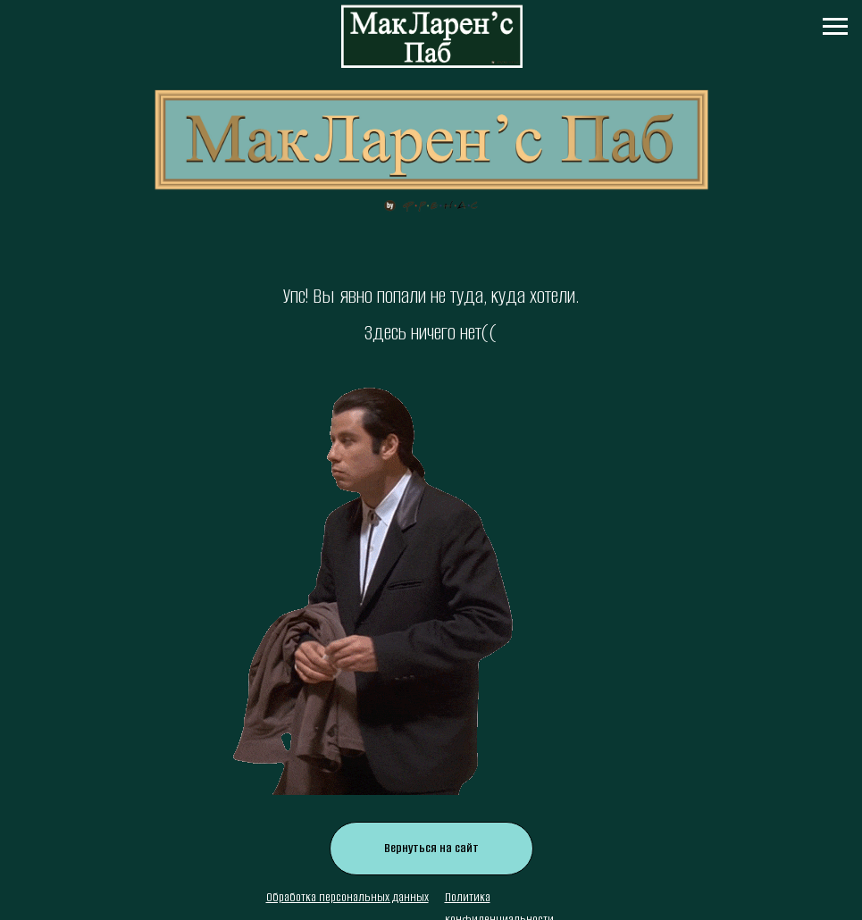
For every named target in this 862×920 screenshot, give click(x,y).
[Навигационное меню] (835, 27)
